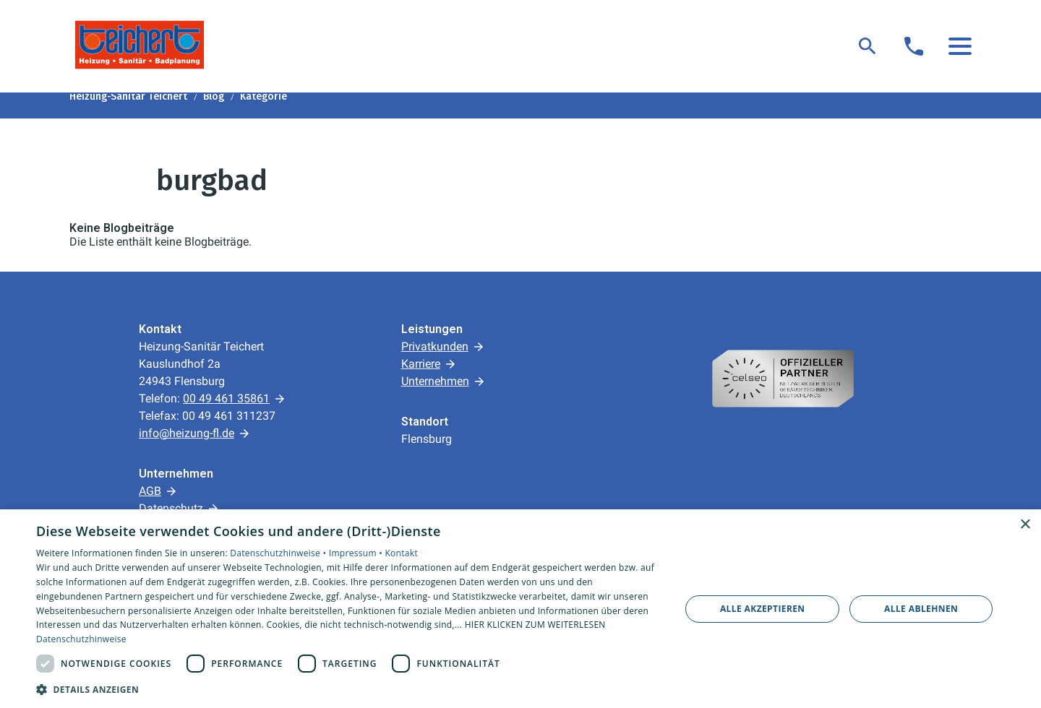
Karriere (420, 364)
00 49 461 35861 (226, 398)
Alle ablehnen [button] (921, 609)
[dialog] (520, 608)
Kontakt (401, 553)
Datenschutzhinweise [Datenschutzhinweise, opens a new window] (81, 639)
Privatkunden (434, 346)
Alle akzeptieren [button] (762, 609)
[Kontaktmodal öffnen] (913, 46)
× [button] (1024, 524)
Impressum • (357, 553)
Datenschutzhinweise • (279, 553)
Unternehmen (435, 381)
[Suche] (867, 46)
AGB (150, 491)
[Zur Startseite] (139, 45)
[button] (960, 46)
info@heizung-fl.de (186, 433)
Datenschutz (171, 508)
